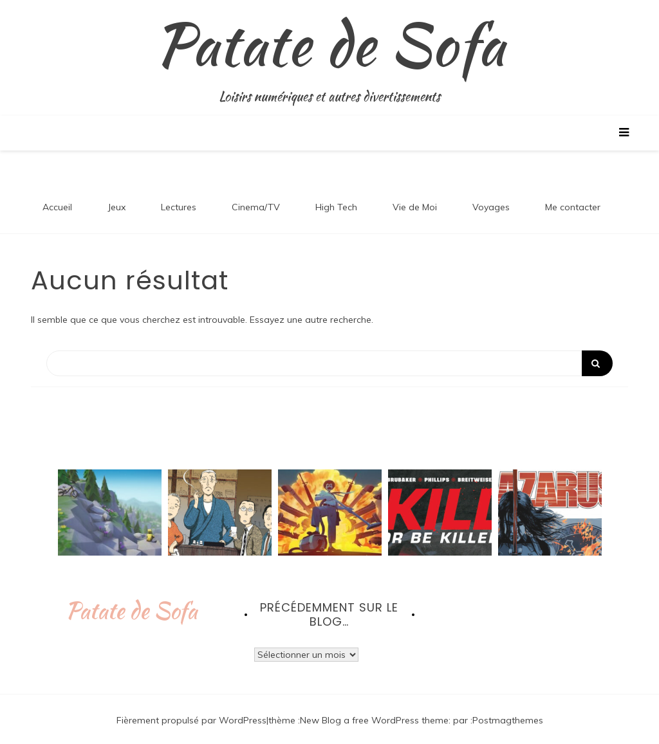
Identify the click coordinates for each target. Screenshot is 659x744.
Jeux (116, 207)
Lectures (178, 207)
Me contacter (572, 207)
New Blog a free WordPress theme (374, 720)
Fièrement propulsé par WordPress (191, 720)
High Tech (336, 207)
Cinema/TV (256, 207)
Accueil (57, 207)
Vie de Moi (415, 207)
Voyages (491, 207)
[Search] (329, 363)
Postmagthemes (507, 720)
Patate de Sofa (329, 44)
